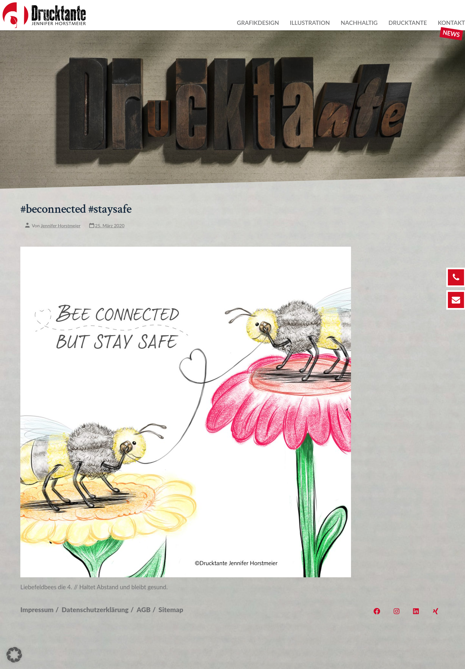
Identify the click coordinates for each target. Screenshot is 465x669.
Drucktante (407, 22)
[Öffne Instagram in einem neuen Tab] (397, 611)
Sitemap (171, 609)
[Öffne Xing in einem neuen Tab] (436, 611)
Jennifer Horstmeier (60, 226)
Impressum (37, 609)
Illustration (310, 22)
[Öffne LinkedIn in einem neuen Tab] (416, 611)
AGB (143, 609)
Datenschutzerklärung (95, 609)
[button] (14, 655)
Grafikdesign (258, 22)
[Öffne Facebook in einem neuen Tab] (377, 611)
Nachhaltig (359, 22)
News (451, 33)
